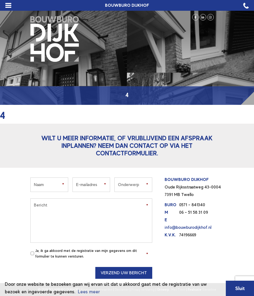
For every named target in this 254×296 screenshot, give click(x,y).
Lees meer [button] (89, 291)
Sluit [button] (240, 288)
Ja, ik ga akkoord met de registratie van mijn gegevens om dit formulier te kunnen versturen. (86, 253)
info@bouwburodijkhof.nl (188, 227)
